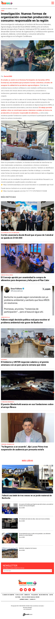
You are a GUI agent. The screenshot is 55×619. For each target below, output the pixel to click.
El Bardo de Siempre (8, 594)
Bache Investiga (43, 594)
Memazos (27, 594)
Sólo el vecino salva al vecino (30, 597)
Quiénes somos (24, 599)
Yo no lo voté (19, 594)
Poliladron (34, 594)
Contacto (32, 599)
